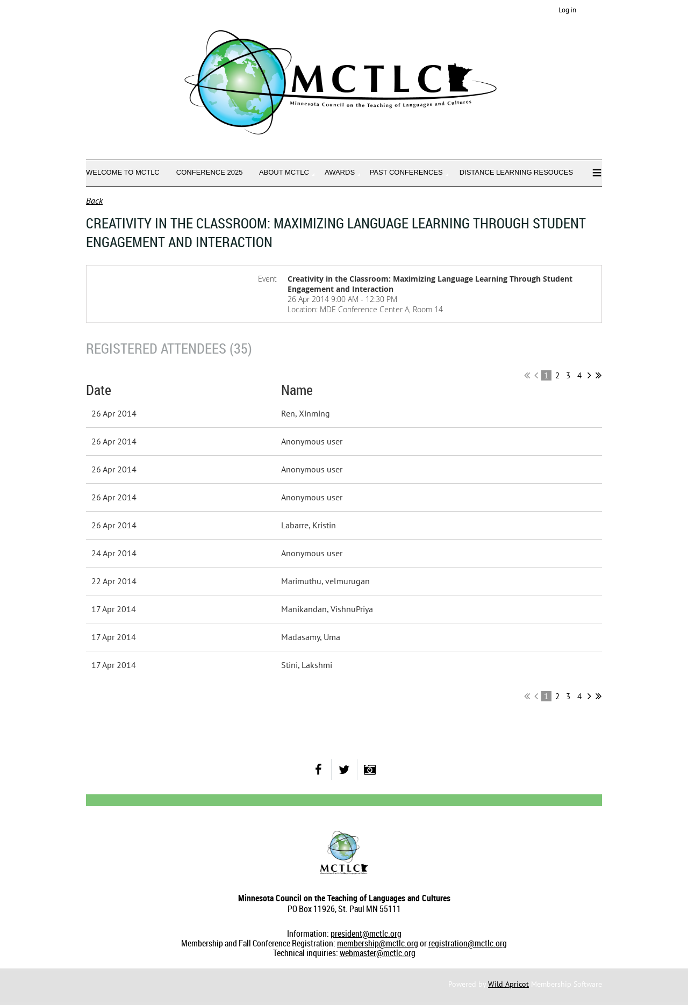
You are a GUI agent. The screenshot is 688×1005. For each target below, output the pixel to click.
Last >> (598, 375)
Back (94, 200)
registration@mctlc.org (467, 943)
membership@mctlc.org (377, 943)
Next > (589, 375)
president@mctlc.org (366, 933)
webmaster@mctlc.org (377, 953)
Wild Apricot (508, 984)
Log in (567, 10)
